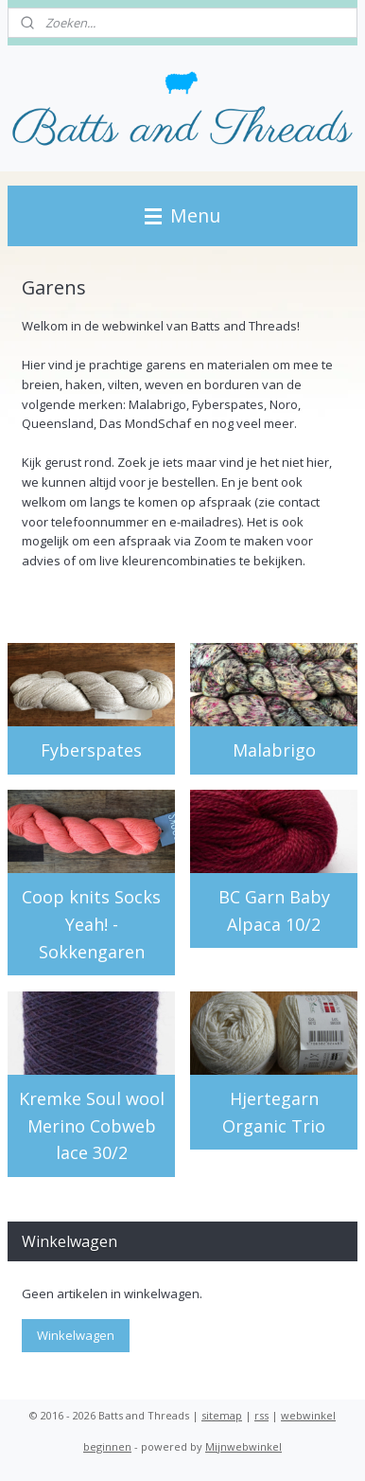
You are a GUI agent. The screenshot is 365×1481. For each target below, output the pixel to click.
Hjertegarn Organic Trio (273, 1112)
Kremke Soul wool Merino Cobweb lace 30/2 (92, 1126)
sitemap (221, 1415)
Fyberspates (91, 750)
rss (261, 1415)
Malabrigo (274, 750)
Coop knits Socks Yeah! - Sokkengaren (91, 924)
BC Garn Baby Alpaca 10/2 (274, 910)
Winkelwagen (75, 1335)
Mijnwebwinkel (243, 1446)
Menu (182, 215)
